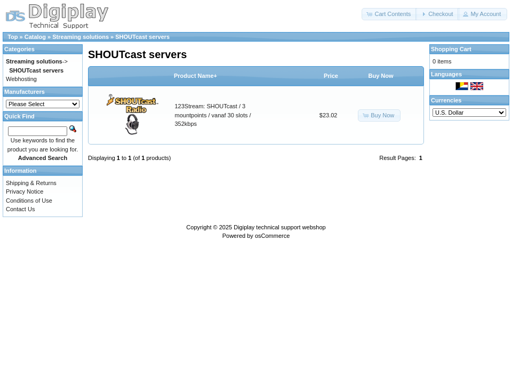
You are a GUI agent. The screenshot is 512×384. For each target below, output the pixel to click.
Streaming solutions (80, 37)
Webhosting (21, 79)
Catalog (35, 37)
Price (331, 76)
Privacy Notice (24, 191)
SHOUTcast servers (142, 37)
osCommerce (272, 236)
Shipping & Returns (31, 183)
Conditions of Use (29, 200)
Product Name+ (195, 76)
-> (37, 61)
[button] (389, 14)
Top (12, 37)
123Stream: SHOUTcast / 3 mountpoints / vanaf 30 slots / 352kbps (213, 115)
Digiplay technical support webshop (279, 227)
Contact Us (20, 209)
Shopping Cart (451, 49)
